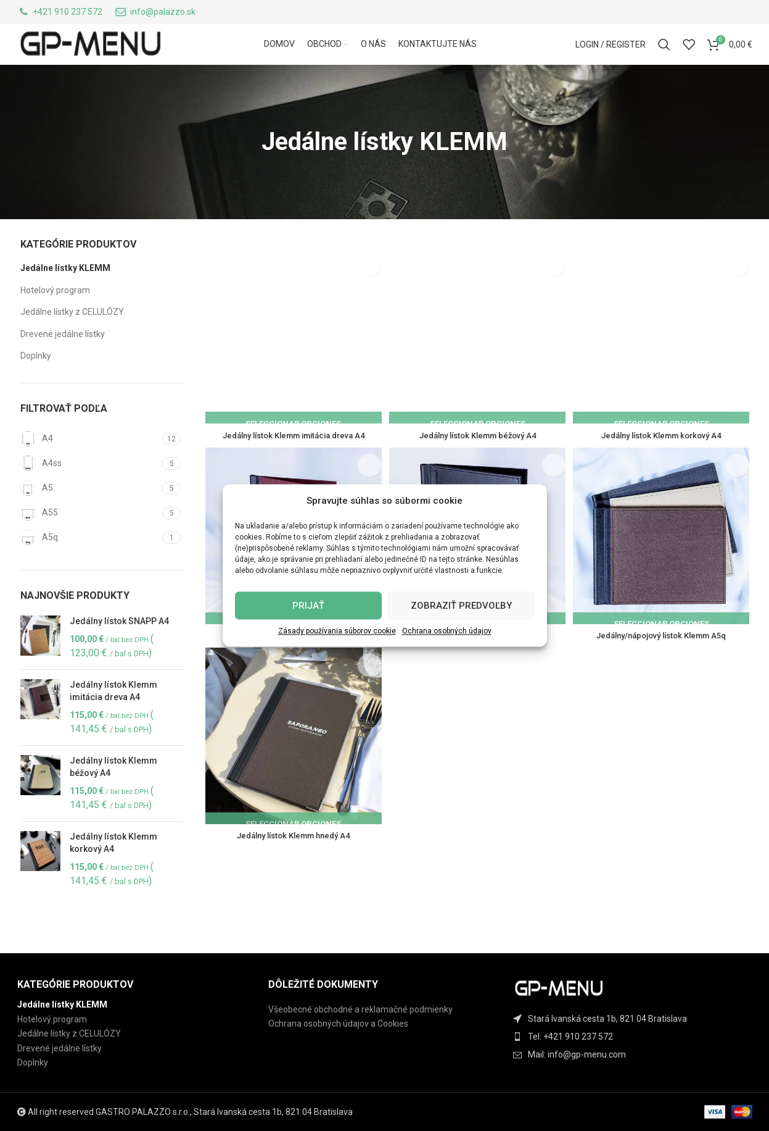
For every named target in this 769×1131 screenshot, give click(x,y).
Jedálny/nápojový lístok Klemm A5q (663, 662)
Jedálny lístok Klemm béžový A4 (113, 794)
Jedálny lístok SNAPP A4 (119, 649)
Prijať (308, 605)
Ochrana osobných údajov (446, 631)
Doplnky (35, 384)
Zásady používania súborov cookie (337, 631)
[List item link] (635, 1036)
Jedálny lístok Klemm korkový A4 (113, 870)
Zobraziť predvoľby (461, 605)
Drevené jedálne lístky (62, 362)
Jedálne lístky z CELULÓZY (72, 340)
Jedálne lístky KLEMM (65, 296)
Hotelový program (55, 318)
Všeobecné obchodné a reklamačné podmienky (360, 1009)
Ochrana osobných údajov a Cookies (338, 1024)
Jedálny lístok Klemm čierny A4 (477, 662)
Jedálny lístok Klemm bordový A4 (292, 662)
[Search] (664, 60)
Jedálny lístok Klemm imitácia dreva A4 (113, 719)
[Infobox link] (59, 14)
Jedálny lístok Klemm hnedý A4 (292, 864)
